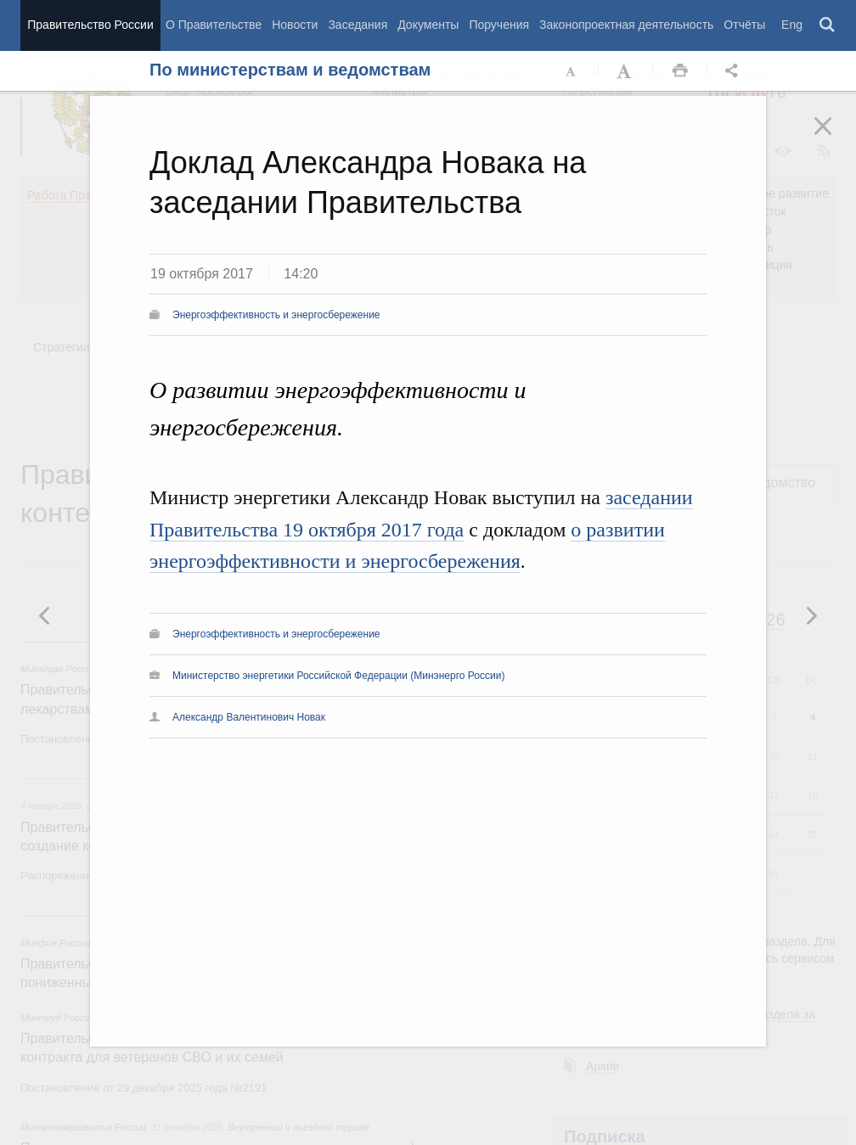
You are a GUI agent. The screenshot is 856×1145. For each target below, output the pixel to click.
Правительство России (90, 24)
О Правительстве (214, 24)
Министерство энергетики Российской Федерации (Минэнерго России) (338, 676)
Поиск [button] (828, 25)
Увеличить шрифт (625, 71)
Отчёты (744, 24)
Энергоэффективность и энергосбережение (276, 315)
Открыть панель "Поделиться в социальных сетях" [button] (734, 71)
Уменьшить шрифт (571, 71)
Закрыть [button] (834, 137)
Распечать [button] (680, 71)
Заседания (357, 24)
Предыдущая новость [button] (811, 615)
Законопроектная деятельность (626, 24)
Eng (791, 24)
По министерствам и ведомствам (290, 69)
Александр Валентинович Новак (248, 717)
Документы (428, 24)
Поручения (499, 24)
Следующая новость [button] (45, 615)
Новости (295, 24)
